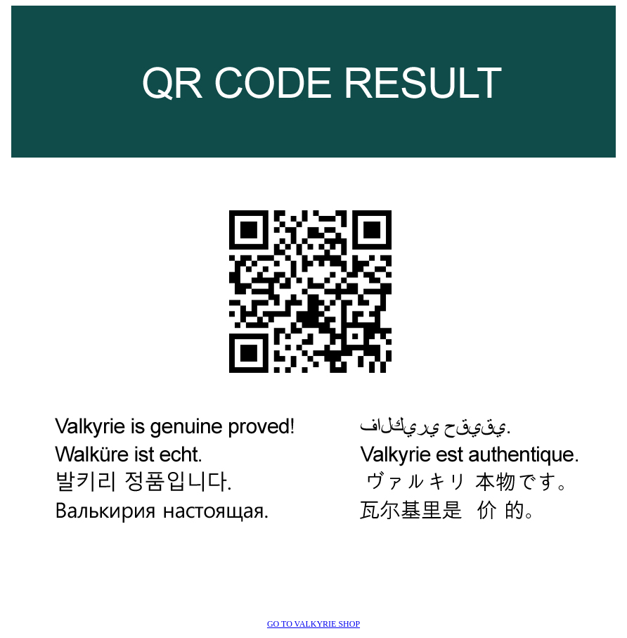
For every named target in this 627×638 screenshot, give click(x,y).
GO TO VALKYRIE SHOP (313, 624)
